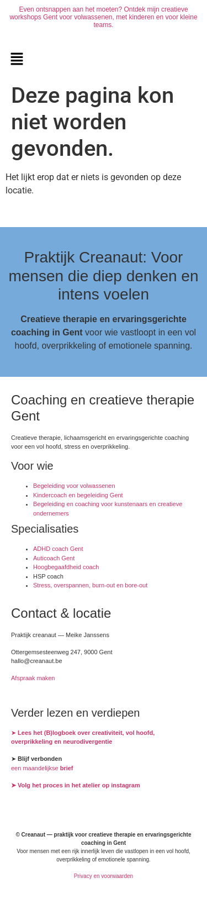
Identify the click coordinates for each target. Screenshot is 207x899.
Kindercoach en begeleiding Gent (78, 495)
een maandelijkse (42, 768)
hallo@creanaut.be (36, 661)
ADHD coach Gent (58, 548)
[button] (17, 60)
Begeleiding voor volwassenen (74, 485)
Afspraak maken (33, 678)
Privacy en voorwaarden (103, 876)
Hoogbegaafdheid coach (66, 567)
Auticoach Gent (54, 558)
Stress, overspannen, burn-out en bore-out (90, 585)
